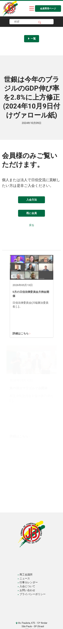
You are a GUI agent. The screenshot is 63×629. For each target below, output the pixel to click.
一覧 (31, 38)
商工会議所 (25, 574)
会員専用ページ (48, 8)
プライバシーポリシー (32, 594)
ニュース (24, 578)
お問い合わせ (26, 590)
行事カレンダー (28, 582)
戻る (31, 225)
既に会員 (31, 213)
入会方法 (31, 199)
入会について (26, 586)
